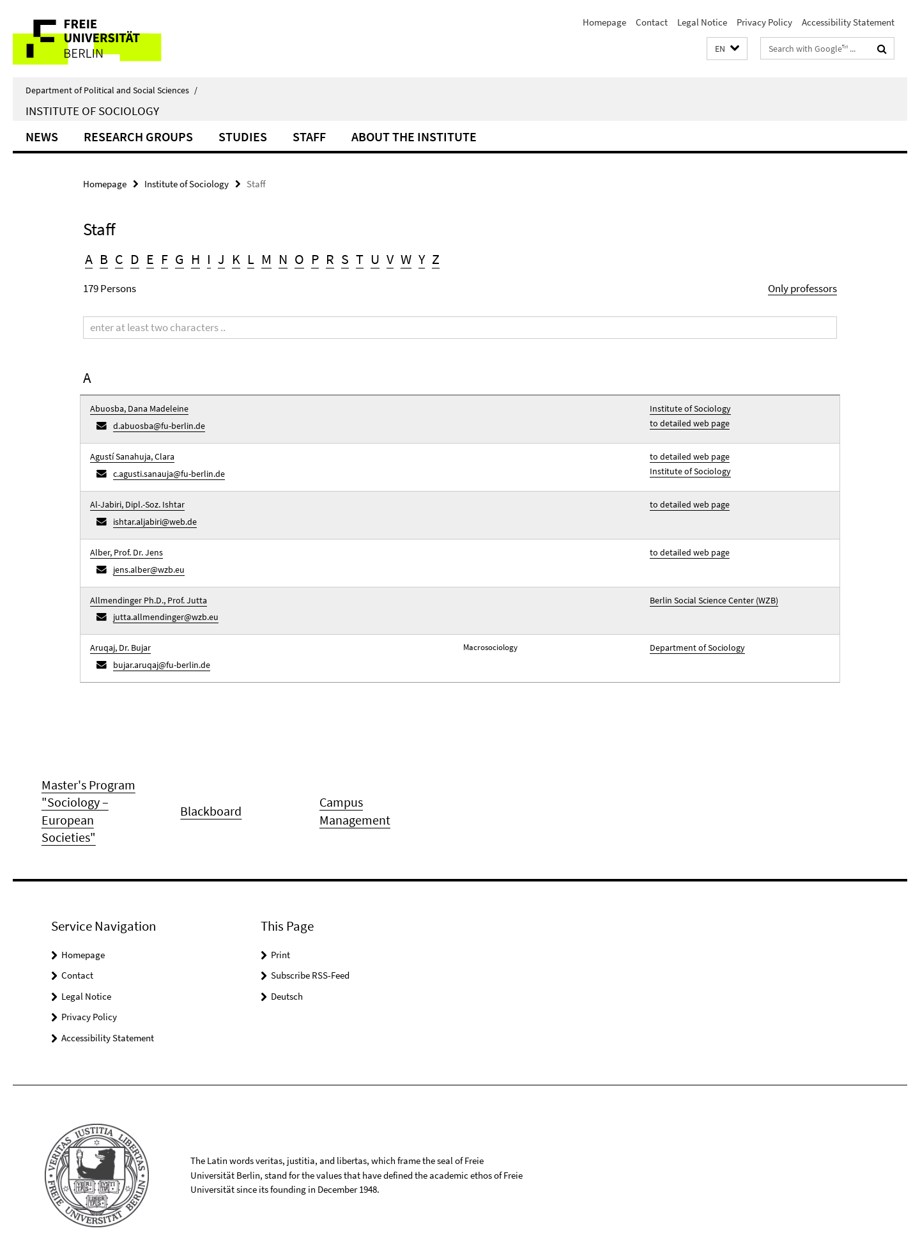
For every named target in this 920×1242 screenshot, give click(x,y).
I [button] (209, 259)
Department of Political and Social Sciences (111, 90)
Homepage (604, 22)
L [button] (250, 259)
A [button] (89, 259)
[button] (727, 49)
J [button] (221, 259)
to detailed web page (685, 420)
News (42, 136)
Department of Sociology (693, 625)
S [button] (345, 259)
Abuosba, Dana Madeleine (134, 408)
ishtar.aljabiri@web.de (151, 510)
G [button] (179, 259)
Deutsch (287, 972)
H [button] (195, 259)
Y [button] (421, 259)
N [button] (283, 259)
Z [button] (436, 259)
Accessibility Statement (848, 22)
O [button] (299, 259)
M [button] (266, 259)
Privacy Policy (764, 22)
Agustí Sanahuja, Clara (129, 451)
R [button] (330, 259)
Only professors (802, 288)
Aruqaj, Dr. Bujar (119, 625)
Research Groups (138, 136)
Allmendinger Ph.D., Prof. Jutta (142, 582)
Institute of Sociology (92, 110)
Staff (309, 136)
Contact (652, 22)
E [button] (150, 259)
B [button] (104, 259)
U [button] (375, 259)
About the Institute (414, 136)
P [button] (315, 259)
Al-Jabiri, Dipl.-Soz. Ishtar (133, 495)
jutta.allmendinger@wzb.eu (160, 597)
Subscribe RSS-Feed (310, 951)
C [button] (119, 259)
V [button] (390, 259)
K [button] (236, 259)
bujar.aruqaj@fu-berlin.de (158, 640)
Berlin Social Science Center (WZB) (709, 582)
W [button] (406, 259)
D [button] (134, 259)
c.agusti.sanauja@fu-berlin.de (164, 467)
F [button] (164, 259)
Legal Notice (702, 22)
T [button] (360, 259)
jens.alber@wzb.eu (145, 553)
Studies (242, 136)
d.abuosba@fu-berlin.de (154, 423)
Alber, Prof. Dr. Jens (123, 538)
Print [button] (280, 931)
